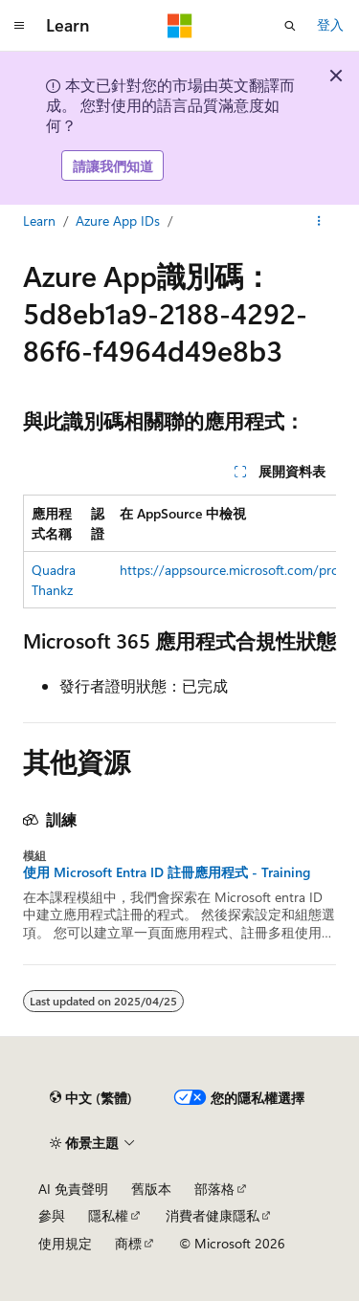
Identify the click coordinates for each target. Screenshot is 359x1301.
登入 (330, 24)
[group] (179, 551)
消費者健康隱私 (212, 1215)
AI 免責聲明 (73, 1189)
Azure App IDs (118, 220)
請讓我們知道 (113, 166)
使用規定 (65, 1243)
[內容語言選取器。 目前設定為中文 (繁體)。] (91, 1098)
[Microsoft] (180, 25)
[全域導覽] (19, 26)
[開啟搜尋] (290, 26)
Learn (39, 220)
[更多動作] (319, 222)
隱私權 (108, 1215)
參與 (51, 1215)
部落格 (214, 1189)
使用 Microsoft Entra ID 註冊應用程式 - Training (166, 872)
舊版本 (151, 1189)
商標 (128, 1243)
